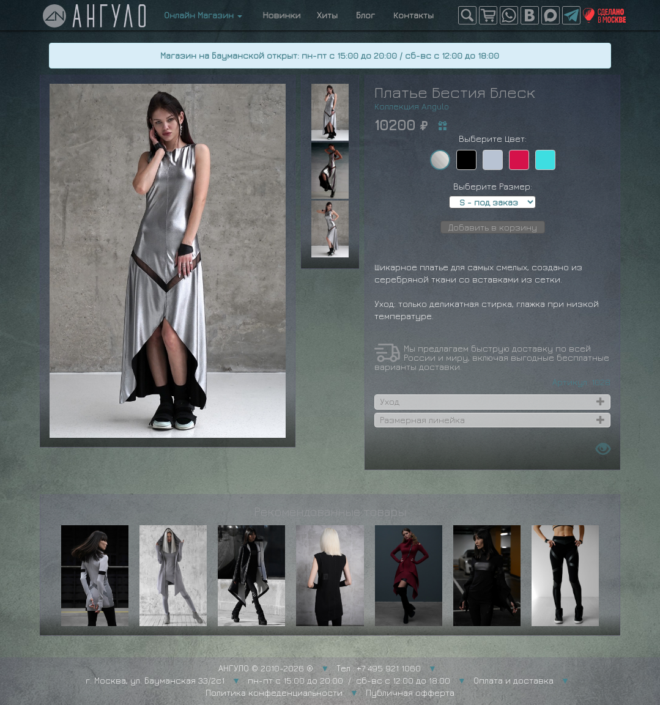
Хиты (327, 15)
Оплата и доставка (513, 680)
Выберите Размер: (492, 186)
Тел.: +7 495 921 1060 (378, 668)
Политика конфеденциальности (274, 692)
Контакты (413, 15)
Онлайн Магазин (203, 15)
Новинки (279, 15)
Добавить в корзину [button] (492, 227)
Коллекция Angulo (411, 106)
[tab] (492, 401)
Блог (365, 15)
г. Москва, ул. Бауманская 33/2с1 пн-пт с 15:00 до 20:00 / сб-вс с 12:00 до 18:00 (268, 680)
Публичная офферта (410, 692)
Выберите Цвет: (493, 138)
